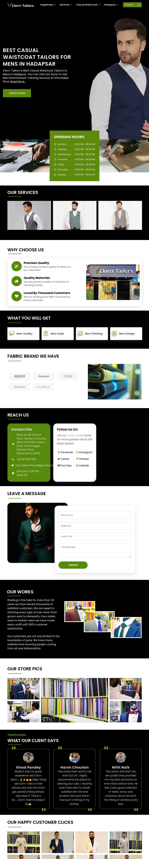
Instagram (84, 452)
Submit (73, 565)
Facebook (65, 452)
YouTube (64, 465)
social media (75, 435)
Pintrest (82, 459)
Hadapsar (111, 5)
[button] (17, 93)
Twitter (63, 459)
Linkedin (82, 465)
